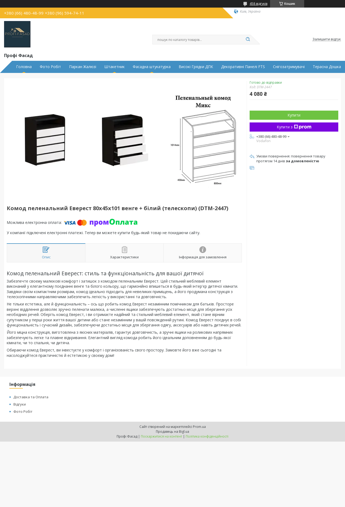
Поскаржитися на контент (161, 436)
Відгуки (19, 404)
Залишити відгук (326, 39)
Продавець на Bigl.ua (172, 431)
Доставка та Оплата (30, 397)
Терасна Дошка (327, 67)
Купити (294, 115)
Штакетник (114, 67)
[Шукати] (247, 39)
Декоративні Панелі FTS (243, 67)
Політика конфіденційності (207, 436)
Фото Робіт (50, 67)
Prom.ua (199, 426)
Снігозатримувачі (289, 67)
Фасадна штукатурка (152, 67)
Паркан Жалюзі (82, 67)
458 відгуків (258, 3)
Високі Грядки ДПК (196, 67)
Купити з (294, 126)
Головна (24, 67)
